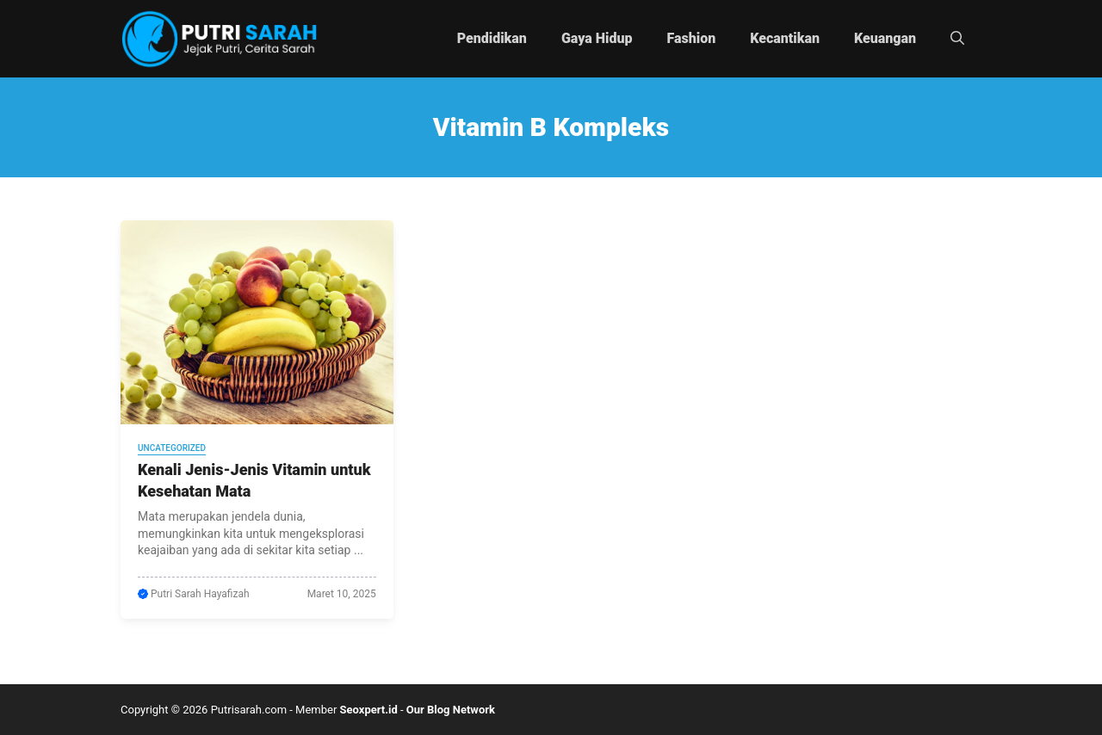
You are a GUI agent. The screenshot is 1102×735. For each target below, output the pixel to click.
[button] (957, 39)
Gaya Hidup (597, 38)
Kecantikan (785, 38)
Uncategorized (172, 448)
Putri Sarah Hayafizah (200, 594)
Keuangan (885, 38)
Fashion (691, 38)
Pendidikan (492, 38)
